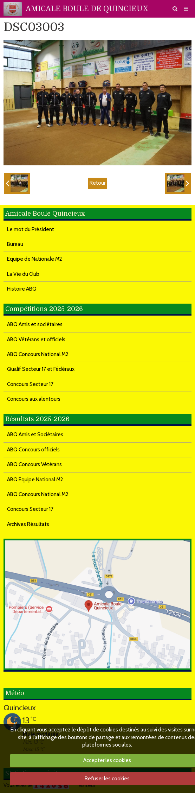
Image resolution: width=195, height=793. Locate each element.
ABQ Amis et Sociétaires (35, 434)
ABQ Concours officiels (33, 449)
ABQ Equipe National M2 (35, 479)
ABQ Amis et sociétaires (35, 324)
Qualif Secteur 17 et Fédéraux (40, 369)
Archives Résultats (28, 524)
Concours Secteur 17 (30, 384)
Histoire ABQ (22, 289)
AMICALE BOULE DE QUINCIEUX (87, 9)
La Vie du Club (23, 274)
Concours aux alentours (33, 399)
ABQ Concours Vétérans (34, 464)
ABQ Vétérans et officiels (36, 339)
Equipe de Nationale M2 (34, 259)
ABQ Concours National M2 (38, 354)
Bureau (15, 244)
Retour (97, 183)
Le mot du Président (30, 229)
